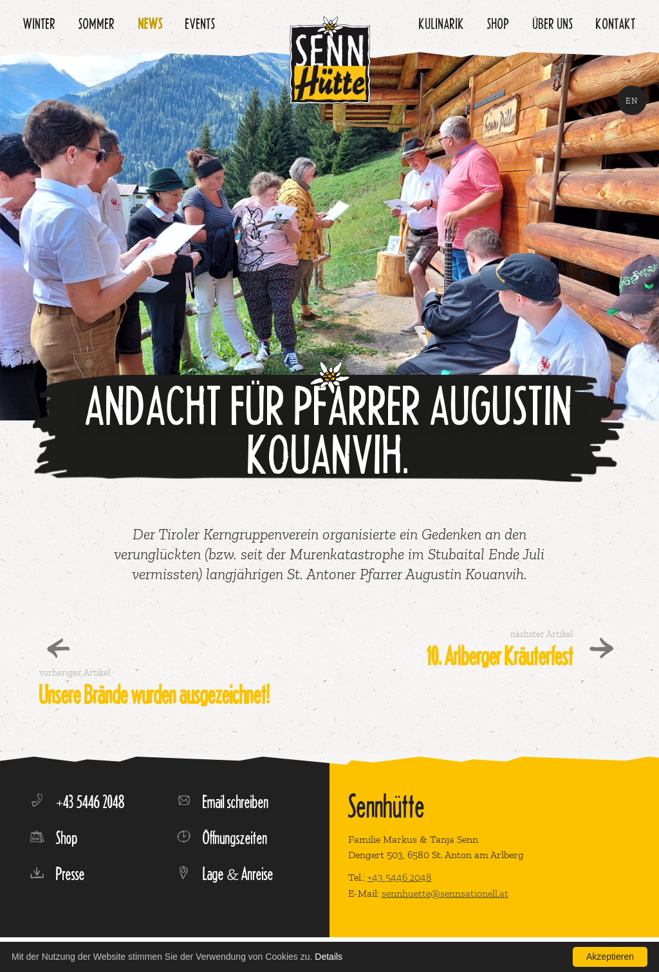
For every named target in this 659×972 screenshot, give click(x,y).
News (150, 23)
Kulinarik (442, 23)
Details (328, 956)
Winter (39, 23)
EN (632, 100)
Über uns (553, 23)
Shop (498, 23)
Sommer (97, 23)
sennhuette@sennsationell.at (445, 893)
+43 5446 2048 (399, 877)
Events (200, 23)
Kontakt (616, 23)
